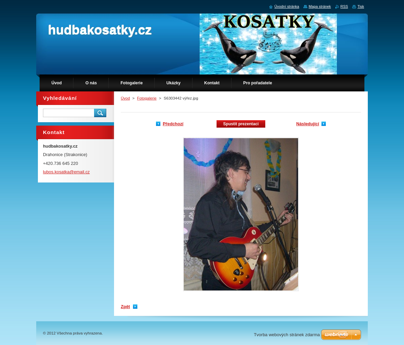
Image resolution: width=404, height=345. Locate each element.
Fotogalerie (147, 98)
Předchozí (173, 123)
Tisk (360, 6)
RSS (344, 6)
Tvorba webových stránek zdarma (287, 334)
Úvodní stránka (286, 6)
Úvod (125, 98)
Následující (307, 123)
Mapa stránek (320, 6)
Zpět (125, 306)
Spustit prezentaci (241, 124)
